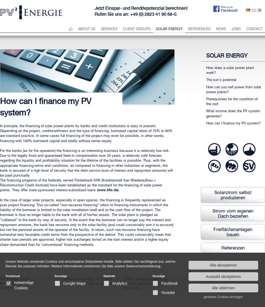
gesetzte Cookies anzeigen (223, 297)
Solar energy (169, 29)
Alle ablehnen (223, 288)
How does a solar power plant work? (230, 70)
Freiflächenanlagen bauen (233, 232)
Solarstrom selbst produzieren (232, 195)
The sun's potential (221, 80)
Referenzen (233, 247)
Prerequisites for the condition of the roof (232, 101)
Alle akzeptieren (223, 265)
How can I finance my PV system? (233, 123)
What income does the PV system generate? (233, 113)
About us (86, 29)
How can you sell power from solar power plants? (233, 89)
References (199, 29)
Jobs (236, 29)
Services (109, 29)
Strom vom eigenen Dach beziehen (232, 213)
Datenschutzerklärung (143, 266)
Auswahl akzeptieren (223, 276)
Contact (254, 29)
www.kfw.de (108, 190)
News (221, 29)
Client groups (136, 29)
